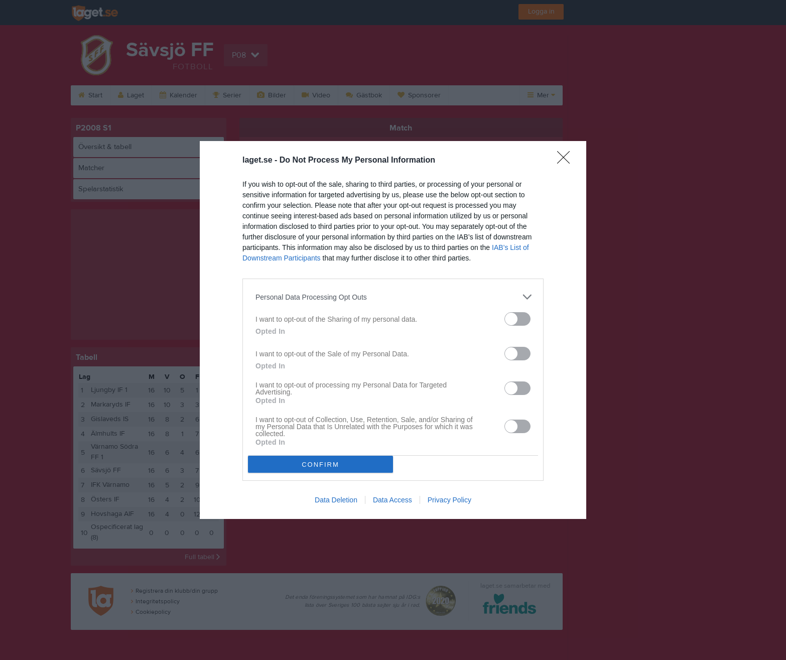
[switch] (517, 319)
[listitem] (393, 297)
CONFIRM (320, 464)
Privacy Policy (449, 500)
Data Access (392, 500)
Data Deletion (336, 500)
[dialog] (393, 330)
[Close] (566, 160)
